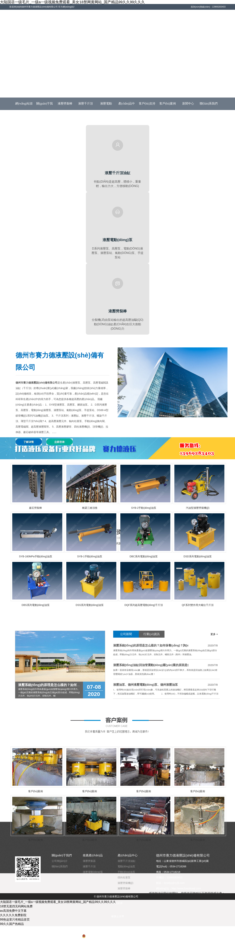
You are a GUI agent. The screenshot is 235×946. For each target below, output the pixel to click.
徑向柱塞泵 (124, 877)
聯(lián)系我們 (209, 103)
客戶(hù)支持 (147, 103)
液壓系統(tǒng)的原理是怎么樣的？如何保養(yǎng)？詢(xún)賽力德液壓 (150, 645)
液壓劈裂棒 (65, 103)
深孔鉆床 (117, 903)
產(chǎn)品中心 (126, 106)
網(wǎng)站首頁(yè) (24, 106)
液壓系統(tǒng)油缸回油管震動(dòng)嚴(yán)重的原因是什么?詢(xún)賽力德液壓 (150, 665)
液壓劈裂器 (89, 860)
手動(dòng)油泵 (126, 871)
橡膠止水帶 (117, 916)
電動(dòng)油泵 (126, 866)
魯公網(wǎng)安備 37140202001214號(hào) (109, 936)
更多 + (214, 634)
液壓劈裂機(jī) (125, 882)
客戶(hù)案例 (167, 103)
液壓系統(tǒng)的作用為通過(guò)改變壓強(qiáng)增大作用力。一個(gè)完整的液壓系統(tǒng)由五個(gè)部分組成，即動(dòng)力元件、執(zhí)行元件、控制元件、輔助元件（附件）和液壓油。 (165, 652)
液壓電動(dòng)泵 (106, 106)
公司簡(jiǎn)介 (60, 860)
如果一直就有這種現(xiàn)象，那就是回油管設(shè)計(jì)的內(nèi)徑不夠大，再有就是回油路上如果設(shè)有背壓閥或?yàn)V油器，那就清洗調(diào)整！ (165, 672)
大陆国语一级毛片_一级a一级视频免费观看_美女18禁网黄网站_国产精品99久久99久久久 (72, 2)
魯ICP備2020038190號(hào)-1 (117, 929)
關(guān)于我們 (44, 106)
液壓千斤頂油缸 (127, 860)
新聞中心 (188, 103)
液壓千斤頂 (85, 103)
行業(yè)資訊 (151, 634)
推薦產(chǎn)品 (93, 855)
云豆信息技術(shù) (117, 942)
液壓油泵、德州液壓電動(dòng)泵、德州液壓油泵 (145, 684)
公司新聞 (126, 634)
